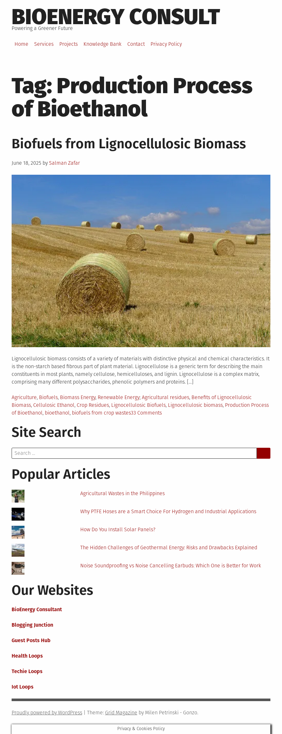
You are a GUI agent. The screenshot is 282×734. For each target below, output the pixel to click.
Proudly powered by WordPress (47, 713)
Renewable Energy (119, 397)
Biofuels (48, 397)
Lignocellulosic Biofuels (138, 405)
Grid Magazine (121, 713)
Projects (68, 44)
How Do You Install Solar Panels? (117, 529)
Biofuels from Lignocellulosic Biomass (129, 144)
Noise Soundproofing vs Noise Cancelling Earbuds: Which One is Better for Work (170, 566)
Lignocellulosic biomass (195, 405)
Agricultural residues (165, 397)
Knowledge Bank (102, 44)
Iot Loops (23, 687)
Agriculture (24, 397)
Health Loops (27, 656)
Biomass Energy (77, 397)
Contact (136, 44)
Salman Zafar (64, 163)
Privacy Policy (166, 44)
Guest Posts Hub (31, 640)
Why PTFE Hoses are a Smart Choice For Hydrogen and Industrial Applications (168, 511)
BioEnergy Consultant (37, 609)
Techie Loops (27, 671)
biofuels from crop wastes (101, 413)
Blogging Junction (32, 625)
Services (43, 44)
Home (21, 44)
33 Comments (146, 413)
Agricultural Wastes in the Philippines (122, 493)
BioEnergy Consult (116, 17)
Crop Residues (93, 405)
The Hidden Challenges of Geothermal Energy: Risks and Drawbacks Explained (168, 547)
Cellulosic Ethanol (53, 405)
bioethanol (57, 413)
